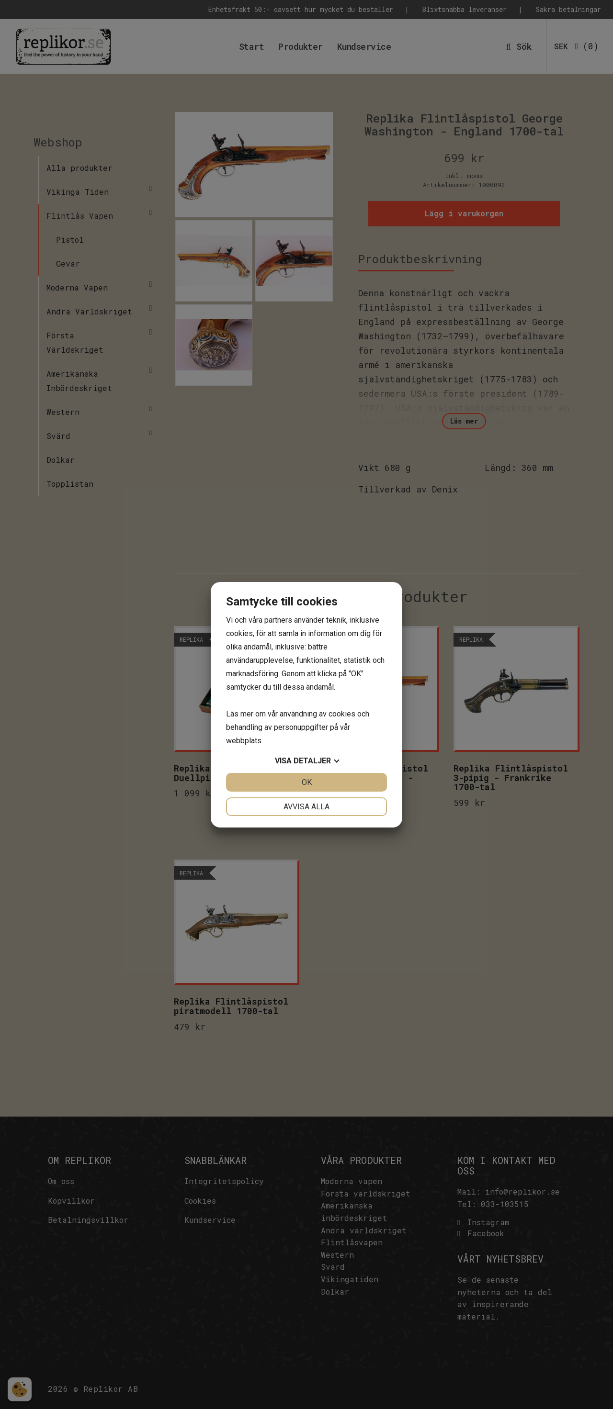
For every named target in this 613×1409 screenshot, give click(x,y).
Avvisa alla (306, 806)
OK (307, 782)
